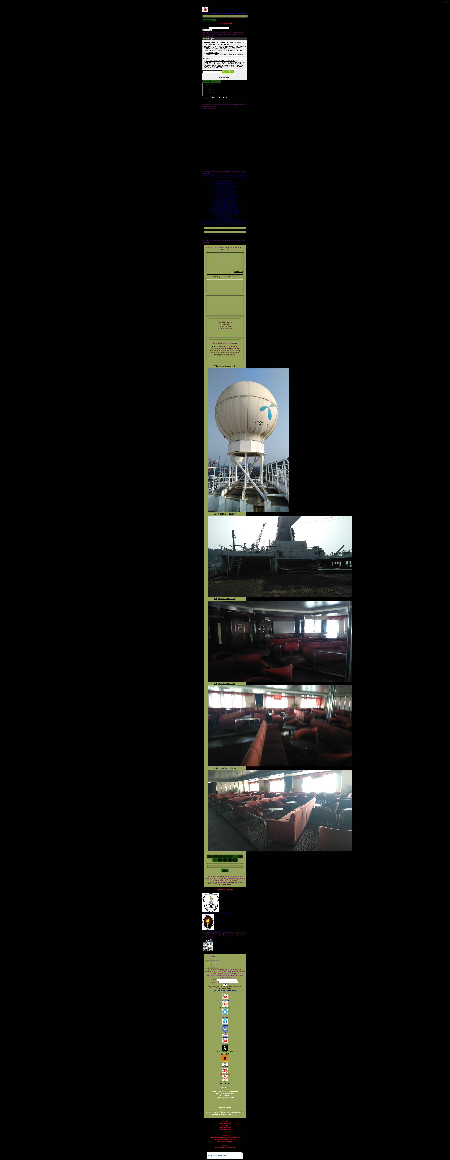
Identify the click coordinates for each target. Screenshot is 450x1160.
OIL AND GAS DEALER (210, 123)
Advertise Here (238, 272)
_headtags (205, 129)
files (203, 149)
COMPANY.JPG (207, 113)
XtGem (235, 343)
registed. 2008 (207, 155)
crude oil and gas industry (210, 145)
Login (207, 39)
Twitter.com (206, 127)
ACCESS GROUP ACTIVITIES (216, 44)
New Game (209, 95)
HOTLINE (206, 81)
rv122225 (205, 157)
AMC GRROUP (207, 111)
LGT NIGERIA (225, 1082)
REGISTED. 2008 (208, 4)
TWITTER (225, 1017)
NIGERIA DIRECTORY (225, 1044)
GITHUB (225, 1066)
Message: (215, 982)
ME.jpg (204, 121)
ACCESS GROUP (225, 1074)
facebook (205, 147)
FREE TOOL (216, 81)
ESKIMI (225, 1037)
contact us (205, 143)
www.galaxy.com (207, 167)
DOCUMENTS (207, 119)
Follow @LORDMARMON (238, 98)
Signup (212, 39)
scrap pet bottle (207, 159)
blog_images (206, 135)
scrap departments (208, 161)
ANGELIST (225, 1054)
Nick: (215, 980)
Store (204, 125)
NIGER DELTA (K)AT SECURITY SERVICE (216, 913)
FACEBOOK (225, 1025)
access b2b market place (210, 131)
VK (225, 1033)
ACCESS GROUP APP (224, 1000)
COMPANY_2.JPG (208, 117)
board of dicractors (208, 137)
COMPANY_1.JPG (208, 115)
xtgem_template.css (209, 169)
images (204, 153)
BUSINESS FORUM (212, 53)
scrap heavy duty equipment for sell (214, 163)
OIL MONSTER (225, 1061)
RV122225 (205, 6)
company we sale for (209, 141)
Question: (205, 28)
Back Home (233, 277)
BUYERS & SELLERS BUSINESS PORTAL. (220, 61)
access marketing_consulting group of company (217, 133)
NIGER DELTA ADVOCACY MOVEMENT (215, 931)
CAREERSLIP (225, 1008)
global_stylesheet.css (209, 151)
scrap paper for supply (209, 165)
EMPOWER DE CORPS (225, 1052)
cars (203, 139)
